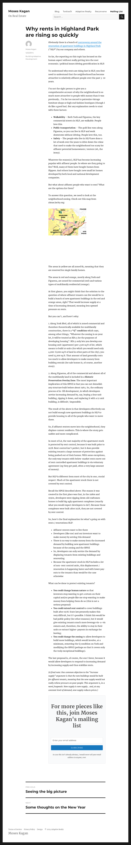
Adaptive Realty (83, 11)
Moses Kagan (19, 11)
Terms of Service (15, 829)
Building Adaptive (33, 56)
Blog (57, 11)
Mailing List (116, 11)
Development (31, 59)
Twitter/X (67, 11)
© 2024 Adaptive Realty (54, 829)
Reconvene (101, 11)
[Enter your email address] (77, 740)
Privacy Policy (29, 829)
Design (40, 829)
